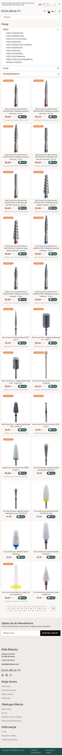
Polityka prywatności (10, 740)
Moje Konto (6, 686)
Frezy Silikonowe (14, 54)
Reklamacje (6, 709)
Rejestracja (6, 698)
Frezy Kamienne (13, 42)
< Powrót (6, 17)
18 (53, 608)
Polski (44, 4)
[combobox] (31, 74)
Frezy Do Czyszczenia (16, 39)
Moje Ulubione (7, 694)
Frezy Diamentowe (15, 36)
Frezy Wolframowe (15, 56)
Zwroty (4, 713)
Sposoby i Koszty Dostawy (12, 717)
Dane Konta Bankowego (11, 721)
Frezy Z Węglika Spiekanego (19, 59)
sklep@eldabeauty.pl (10, 664)
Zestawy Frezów (14, 62)
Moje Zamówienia (9, 690)
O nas (4, 732)
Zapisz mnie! (50, 633)
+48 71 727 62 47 (8, 660)
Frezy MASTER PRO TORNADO (19, 45)
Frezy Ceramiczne (14, 33)
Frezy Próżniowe (14, 48)
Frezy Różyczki (13, 51)
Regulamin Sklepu (9, 736)
